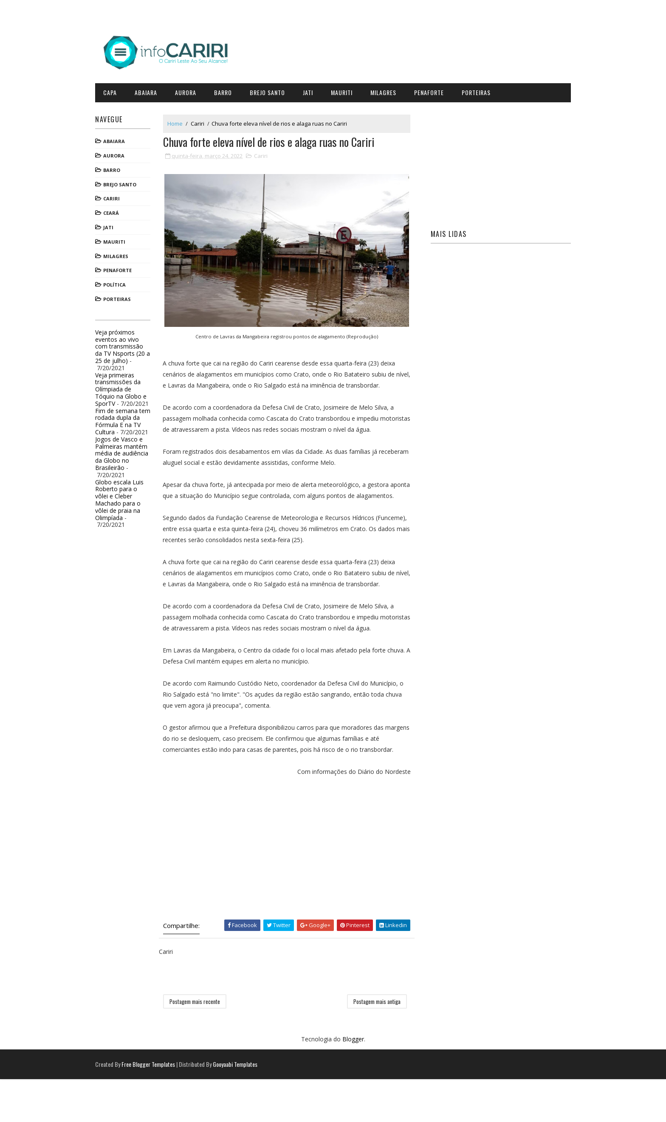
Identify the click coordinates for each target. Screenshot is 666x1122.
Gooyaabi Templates (245, 1106)
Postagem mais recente (205, 1043)
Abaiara (156, 88)
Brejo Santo (278, 88)
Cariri (122, 195)
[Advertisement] (293, 889)
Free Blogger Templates (159, 1106)
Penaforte (439, 88)
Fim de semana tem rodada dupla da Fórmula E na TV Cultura (133, 418)
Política (125, 281)
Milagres (394, 88)
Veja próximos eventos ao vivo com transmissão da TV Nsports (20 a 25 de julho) (133, 343)
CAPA (120, 88)
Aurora (196, 88)
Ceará (122, 210)
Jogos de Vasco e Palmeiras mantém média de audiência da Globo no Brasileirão (132, 450)
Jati (318, 88)
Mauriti (352, 88)
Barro (234, 88)
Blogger (353, 1081)
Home (185, 120)
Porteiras (486, 88)
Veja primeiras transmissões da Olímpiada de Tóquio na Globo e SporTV (131, 386)
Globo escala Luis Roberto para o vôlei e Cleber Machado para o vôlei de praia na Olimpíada (130, 496)
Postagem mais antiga (378, 1043)
